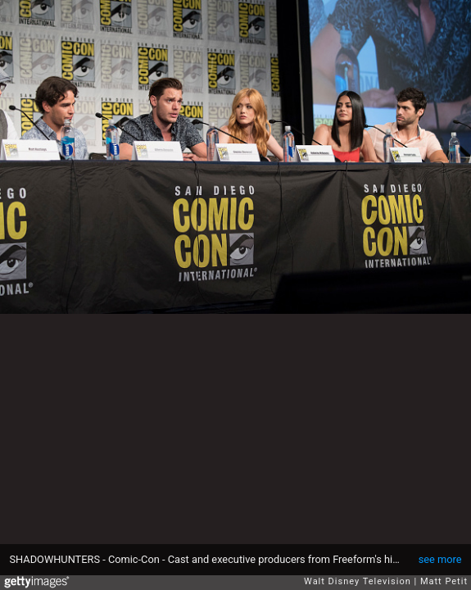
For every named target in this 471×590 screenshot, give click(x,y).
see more (440, 559)
